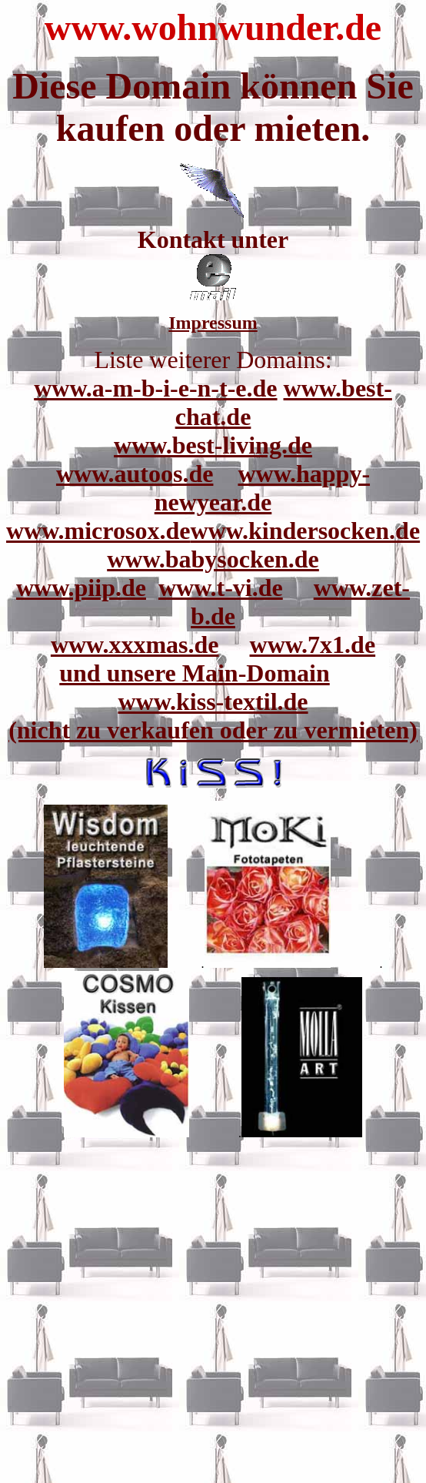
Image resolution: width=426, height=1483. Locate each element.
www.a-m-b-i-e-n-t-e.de (155, 388)
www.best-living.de (213, 445)
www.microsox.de (98, 530)
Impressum (213, 323)
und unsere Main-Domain (194, 673)
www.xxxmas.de (135, 644)
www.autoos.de (134, 473)
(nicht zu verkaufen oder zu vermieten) (213, 730)
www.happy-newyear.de (262, 488)
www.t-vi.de (220, 587)
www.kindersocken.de (305, 530)
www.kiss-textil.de (213, 701)
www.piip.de (81, 587)
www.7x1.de (313, 644)
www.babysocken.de (213, 559)
